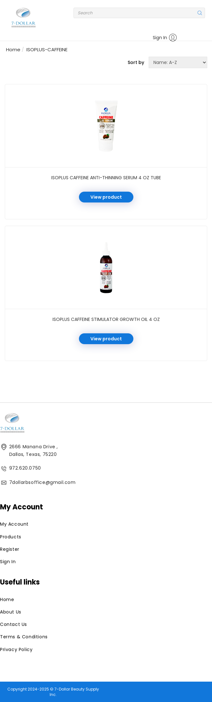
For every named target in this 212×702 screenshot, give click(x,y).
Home (13, 49)
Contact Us (13, 624)
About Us (10, 612)
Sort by (136, 62)
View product (106, 197)
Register (9, 549)
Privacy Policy (16, 649)
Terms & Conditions (24, 637)
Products (10, 537)
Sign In (165, 37)
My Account (14, 524)
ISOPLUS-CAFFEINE (46, 49)
